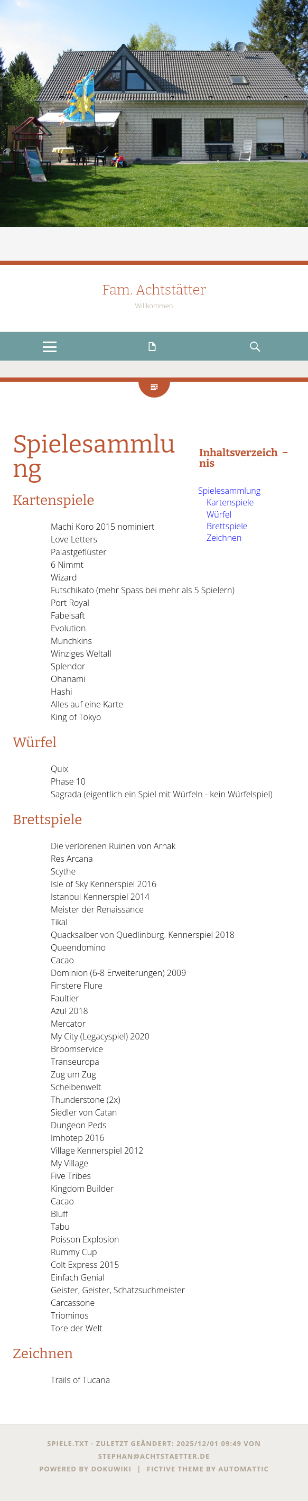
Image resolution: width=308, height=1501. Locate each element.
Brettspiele (227, 526)
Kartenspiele (230, 502)
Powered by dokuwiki (85, 1469)
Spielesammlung (229, 490)
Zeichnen (224, 538)
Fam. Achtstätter (154, 290)
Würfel (219, 514)
